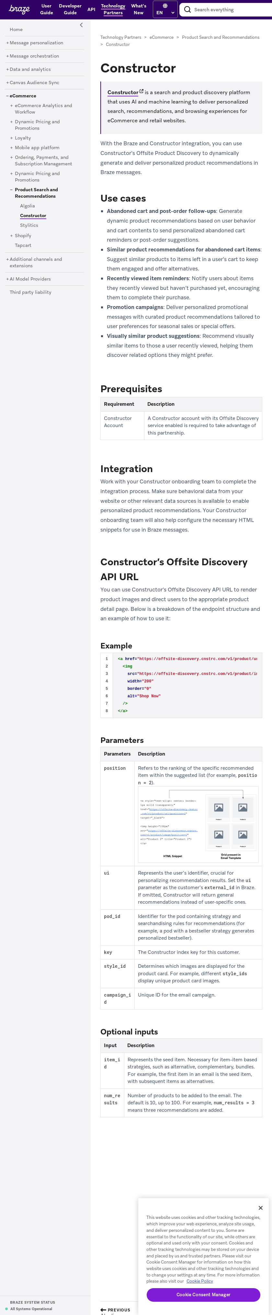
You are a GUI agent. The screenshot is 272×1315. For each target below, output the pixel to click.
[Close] (261, 1208)
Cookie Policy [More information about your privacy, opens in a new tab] (200, 1281)
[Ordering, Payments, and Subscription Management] (43, 160)
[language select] (165, 12)
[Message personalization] (36, 43)
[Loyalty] (23, 138)
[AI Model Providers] (30, 279)
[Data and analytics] (30, 69)
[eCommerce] (23, 96)
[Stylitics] (29, 225)
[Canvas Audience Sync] (34, 83)
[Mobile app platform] (37, 148)
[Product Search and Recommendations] (36, 193)
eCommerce (162, 37)
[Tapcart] (23, 245)
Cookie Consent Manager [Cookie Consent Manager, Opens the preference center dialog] (203, 1295)
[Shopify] (23, 236)
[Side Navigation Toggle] (81, 25)
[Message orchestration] (34, 56)
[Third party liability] (30, 292)
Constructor (123, 92)
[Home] (16, 30)
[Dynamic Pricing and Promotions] (37, 125)
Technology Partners (120, 37)
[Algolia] (27, 206)
